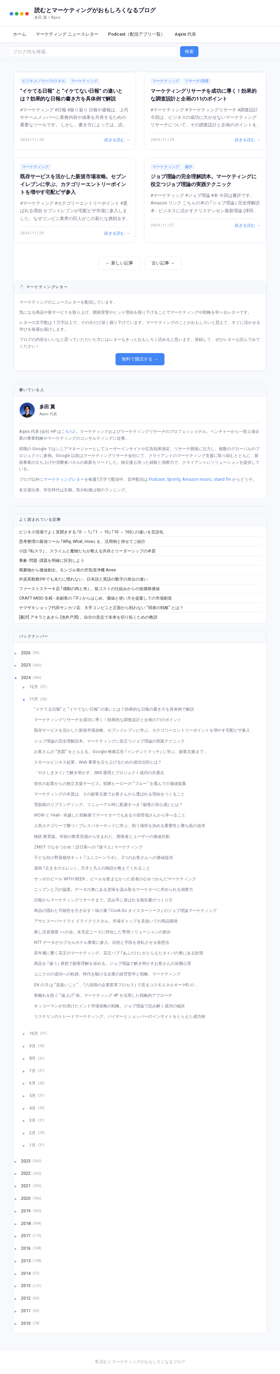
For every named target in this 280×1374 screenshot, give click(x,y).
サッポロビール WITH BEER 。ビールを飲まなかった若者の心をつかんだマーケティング (117, 878)
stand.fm (222, 479)
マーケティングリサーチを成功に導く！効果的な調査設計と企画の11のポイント (110, 719)
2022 (26, 1173)
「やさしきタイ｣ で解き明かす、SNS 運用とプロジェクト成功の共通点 (101, 772)
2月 (33, 1132)
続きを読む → (116, 139)
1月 (33, 1145)
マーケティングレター (63, 479)
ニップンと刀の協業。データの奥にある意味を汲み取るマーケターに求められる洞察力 (116, 889)
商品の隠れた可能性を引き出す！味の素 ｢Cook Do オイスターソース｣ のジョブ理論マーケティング (128, 910)
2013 (26, 1285)
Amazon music (197, 479)
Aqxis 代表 (185, 34)
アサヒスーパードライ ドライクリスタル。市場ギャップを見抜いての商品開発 (108, 920)
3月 (33, 1120)
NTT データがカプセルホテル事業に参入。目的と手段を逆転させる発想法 (104, 942)
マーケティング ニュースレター (67, 34)
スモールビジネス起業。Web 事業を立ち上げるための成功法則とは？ (100, 762)
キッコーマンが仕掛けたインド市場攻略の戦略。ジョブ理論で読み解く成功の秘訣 (112, 1005)
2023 (26, 1160)
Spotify (173, 479)
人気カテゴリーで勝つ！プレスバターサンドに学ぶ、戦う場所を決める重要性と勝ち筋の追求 (122, 825)
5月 (33, 1095)
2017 (26, 1235)
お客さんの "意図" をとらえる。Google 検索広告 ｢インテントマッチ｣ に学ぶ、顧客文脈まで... (123, 751)
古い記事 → (163, 262)
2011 (26, 1310)
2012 (26, 1298)
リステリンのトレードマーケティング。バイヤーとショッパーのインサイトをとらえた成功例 (122, 1016)
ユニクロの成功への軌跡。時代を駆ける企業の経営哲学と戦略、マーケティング (110, 973)
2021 (26, 1185)
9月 (33, 1045)
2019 (26, 1210)
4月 (33, 1107)
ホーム (19, 34)
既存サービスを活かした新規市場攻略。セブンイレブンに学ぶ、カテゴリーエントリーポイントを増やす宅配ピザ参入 (73, 184)
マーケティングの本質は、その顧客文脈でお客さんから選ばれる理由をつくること (112, 793)
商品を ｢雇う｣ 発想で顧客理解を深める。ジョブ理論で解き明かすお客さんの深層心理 (115, 963)
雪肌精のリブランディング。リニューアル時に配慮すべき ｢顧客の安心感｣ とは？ (111, 804)
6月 (33, 1082)
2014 (26, 1273)
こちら (67, 431)
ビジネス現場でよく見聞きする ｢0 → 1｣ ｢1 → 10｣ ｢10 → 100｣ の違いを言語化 (91, 531)
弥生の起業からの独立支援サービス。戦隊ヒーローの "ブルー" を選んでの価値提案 (112, 783)
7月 (33, 1070)
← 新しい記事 (119, 262)
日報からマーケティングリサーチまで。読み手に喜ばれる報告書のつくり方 (106, 899)
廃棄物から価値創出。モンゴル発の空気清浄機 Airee (67, 569)
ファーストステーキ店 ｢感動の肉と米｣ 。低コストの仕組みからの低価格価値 (89, 588)
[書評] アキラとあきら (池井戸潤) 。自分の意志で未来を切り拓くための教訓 (88, 617)
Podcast (157, 479)
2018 (26, 1223)
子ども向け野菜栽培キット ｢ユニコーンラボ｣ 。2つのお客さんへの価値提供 (106, 857)
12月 (34, 686)
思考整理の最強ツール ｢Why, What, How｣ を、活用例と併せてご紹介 (82, 541)
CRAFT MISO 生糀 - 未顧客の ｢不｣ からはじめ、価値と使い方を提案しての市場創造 (95, 598)
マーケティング (84, 81)
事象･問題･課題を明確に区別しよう (51, 560)
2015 (26, 1260)
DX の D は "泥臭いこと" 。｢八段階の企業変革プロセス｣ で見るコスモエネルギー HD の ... (118, 984)
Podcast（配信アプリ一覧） (136, 34)
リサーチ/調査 (197, 81)
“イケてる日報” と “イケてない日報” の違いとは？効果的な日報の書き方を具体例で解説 (116, 709)
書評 (188, 167)
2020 (26, 1198)
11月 (34, 698)
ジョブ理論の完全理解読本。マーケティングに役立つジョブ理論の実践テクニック (112, 741)
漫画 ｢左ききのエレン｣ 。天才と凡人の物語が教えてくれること (94, 868)
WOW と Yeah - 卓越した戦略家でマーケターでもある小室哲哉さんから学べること (112, 815)
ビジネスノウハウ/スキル (44, 81)
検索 (189, 51)
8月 (33, 1058)
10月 (34, 1033)
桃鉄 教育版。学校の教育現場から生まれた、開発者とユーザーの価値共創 (104, 836)
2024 (26, 677)
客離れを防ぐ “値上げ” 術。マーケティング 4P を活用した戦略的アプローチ (105, 995)
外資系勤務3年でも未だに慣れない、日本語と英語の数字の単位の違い (83, 579)
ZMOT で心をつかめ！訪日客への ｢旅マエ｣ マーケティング (91, 846)
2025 (26, 664)
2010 (26, 1322)
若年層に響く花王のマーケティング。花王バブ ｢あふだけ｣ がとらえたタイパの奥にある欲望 (121, 952)
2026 (26, 652)
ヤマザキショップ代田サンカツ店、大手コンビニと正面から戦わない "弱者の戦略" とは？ (101, 607)
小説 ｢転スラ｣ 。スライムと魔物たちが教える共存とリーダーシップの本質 (87, 550)
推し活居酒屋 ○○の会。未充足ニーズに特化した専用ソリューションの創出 (105, 931)
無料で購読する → (140, 359)
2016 (26, 1248)
